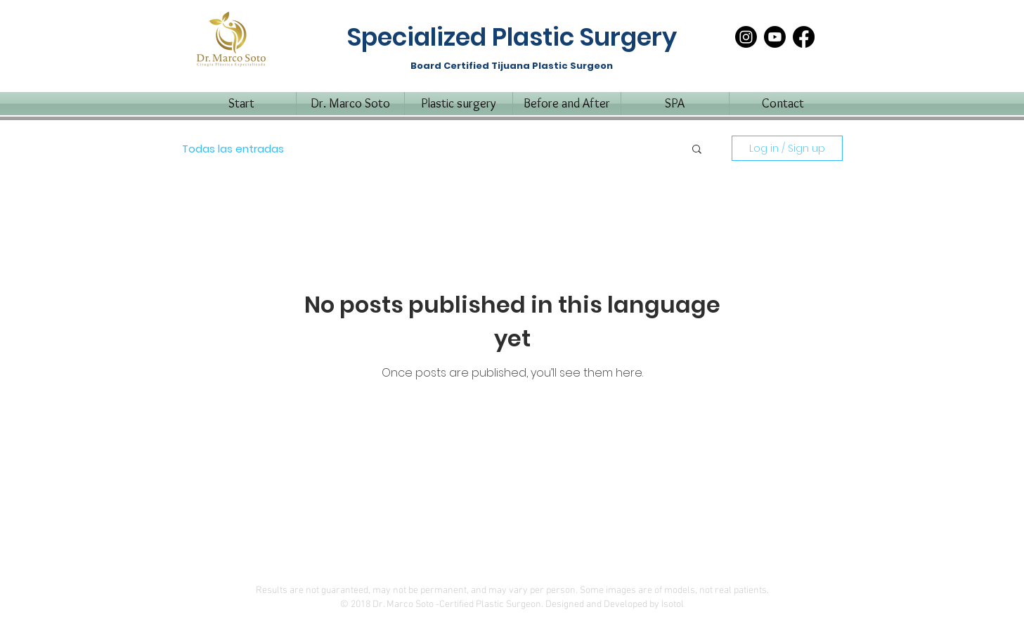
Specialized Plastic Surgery (512, 37)
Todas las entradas (233, 148)
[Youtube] (775, 37)
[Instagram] (746, 37)
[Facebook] (804, 37)
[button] (697, 150)
